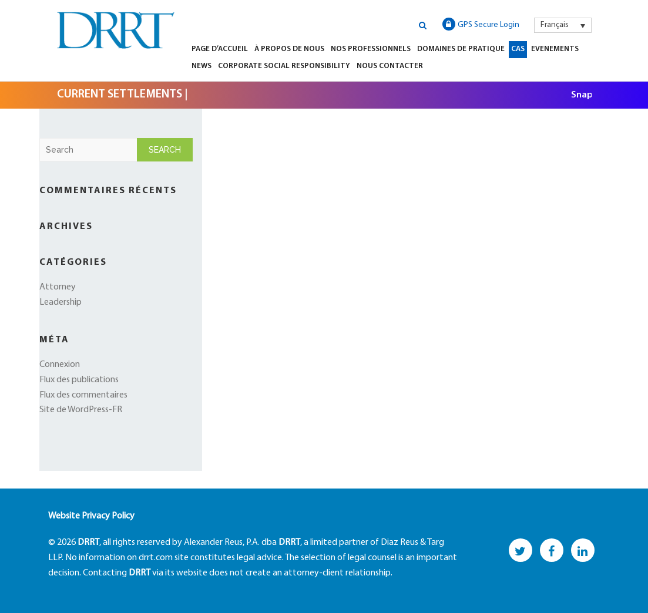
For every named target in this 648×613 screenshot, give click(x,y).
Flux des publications (79, 380)
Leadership (60, 302)
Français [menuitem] (554, 25)
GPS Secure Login (480, 24)
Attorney (57, 287)
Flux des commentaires (83, 395)
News (201, 66)
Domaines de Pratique (461, 49)
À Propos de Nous (289, 49)
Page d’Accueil (220, 49)
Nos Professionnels (371, 49)
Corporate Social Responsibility (284, 66)
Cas (518, 49)
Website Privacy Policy (91, 516)
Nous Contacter (390, 66)
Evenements (555, 49)
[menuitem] (563, 25)
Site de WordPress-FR (80, 410)
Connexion (59, 364)
